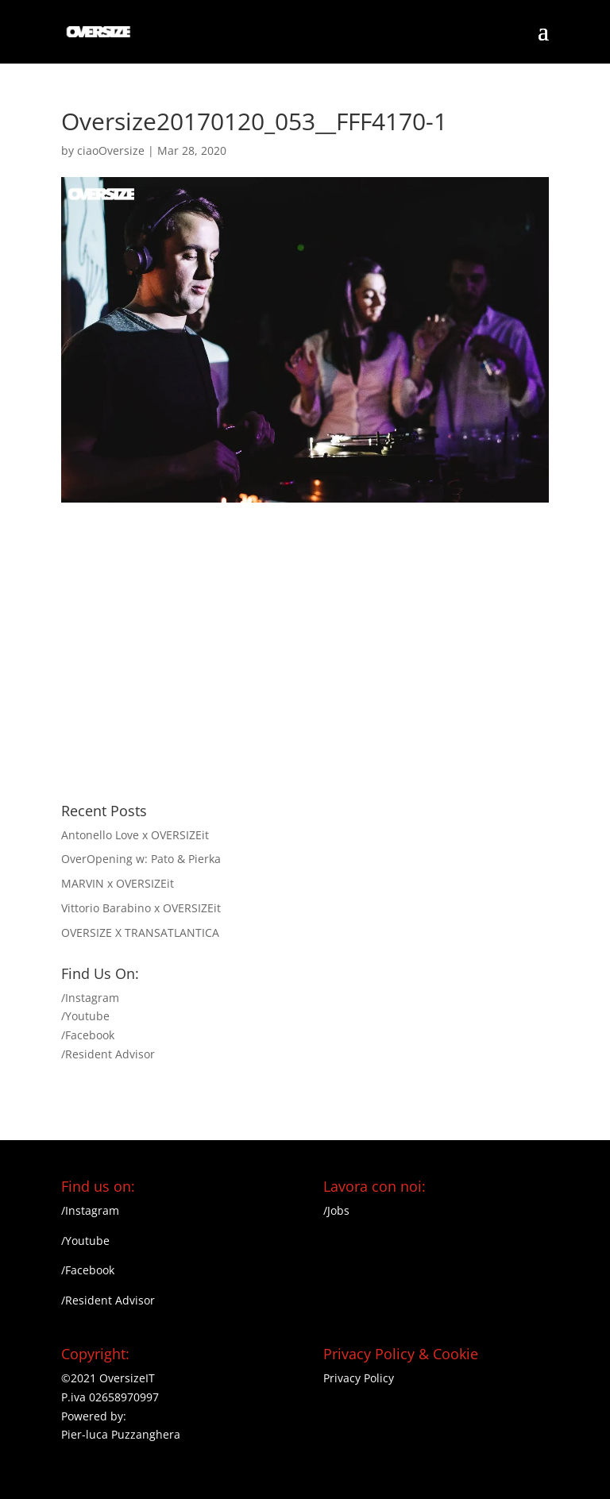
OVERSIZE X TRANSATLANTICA (140, 932)
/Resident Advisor (108, 1054)
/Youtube (85, 1015)
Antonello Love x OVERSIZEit (135, 834)
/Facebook (87, 1034)
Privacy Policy (358, 1377)
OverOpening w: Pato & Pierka (141, 858)
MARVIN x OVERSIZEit (117, 883)
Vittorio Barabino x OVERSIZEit (141, 907)
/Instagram (90, 997)
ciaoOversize (111, 150)
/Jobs (336, 1210)
